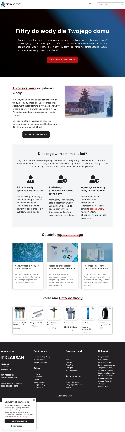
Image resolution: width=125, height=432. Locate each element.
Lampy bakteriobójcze (106, 365)
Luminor (69, 362)
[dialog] (19, 414)
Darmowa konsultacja (62, 60)
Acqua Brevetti (71, 370)
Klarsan (68, 359)
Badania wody (103, 387)
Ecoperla (69, 357)
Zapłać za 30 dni (39, 387)
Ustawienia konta (39, 359)
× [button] (34, 400)
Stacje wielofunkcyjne (106, 373)
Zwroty (36, 379)
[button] (19, 426)
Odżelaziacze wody (105, 370)
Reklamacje (37, 377)
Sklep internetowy (36, 134)
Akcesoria (102, 384)
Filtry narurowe (103, 359)
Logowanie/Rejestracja (41, 357)
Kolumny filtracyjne (105, 381)
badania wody (96, 209)
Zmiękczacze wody (105, 368)
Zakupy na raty (39, 385)
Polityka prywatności (74, 385)
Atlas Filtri (69, 365)
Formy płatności (39, 382)
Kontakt (69, 387)
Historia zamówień (40, 362)
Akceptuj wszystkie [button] (19, 421)
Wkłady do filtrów (105, 362)
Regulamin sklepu (72, 382)
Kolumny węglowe (105, 378)
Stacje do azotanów (105, 376)
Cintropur (69, 368)
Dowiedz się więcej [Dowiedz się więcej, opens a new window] (20, 417)
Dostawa (36, 374)
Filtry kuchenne (104, 357)
